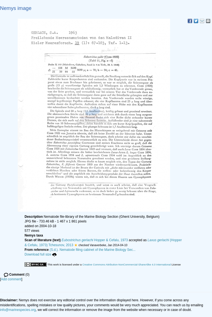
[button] (75, 245)
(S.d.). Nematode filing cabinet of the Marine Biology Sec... (93, 250)
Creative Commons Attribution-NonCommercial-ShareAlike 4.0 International (126, 264)
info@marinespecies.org (18, 310)
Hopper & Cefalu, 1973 (95, 240)
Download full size (41, 254)
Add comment (11, 279)
